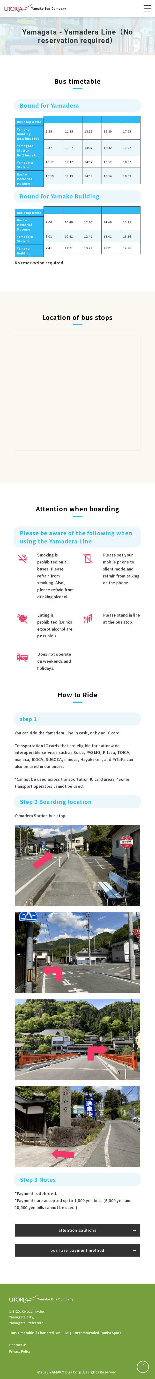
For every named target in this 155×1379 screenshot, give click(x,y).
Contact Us (18, 1345)
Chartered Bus (49, 1332)
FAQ (68, 1332)
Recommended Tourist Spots (98, 1332)
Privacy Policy (19, 1351)
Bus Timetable (22, 1332)
